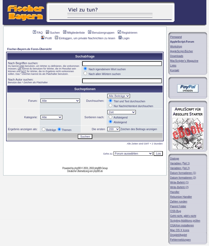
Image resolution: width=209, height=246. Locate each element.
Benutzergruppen (101, 32)
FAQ (38, 32)
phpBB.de (98, 171)
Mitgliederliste (74, 32)
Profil (46, 38)
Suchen (53, 32)
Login (124, 38)
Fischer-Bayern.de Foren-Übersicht (29, 49)
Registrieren (127, 32)
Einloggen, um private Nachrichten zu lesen (85, 38)
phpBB (77, 168)
